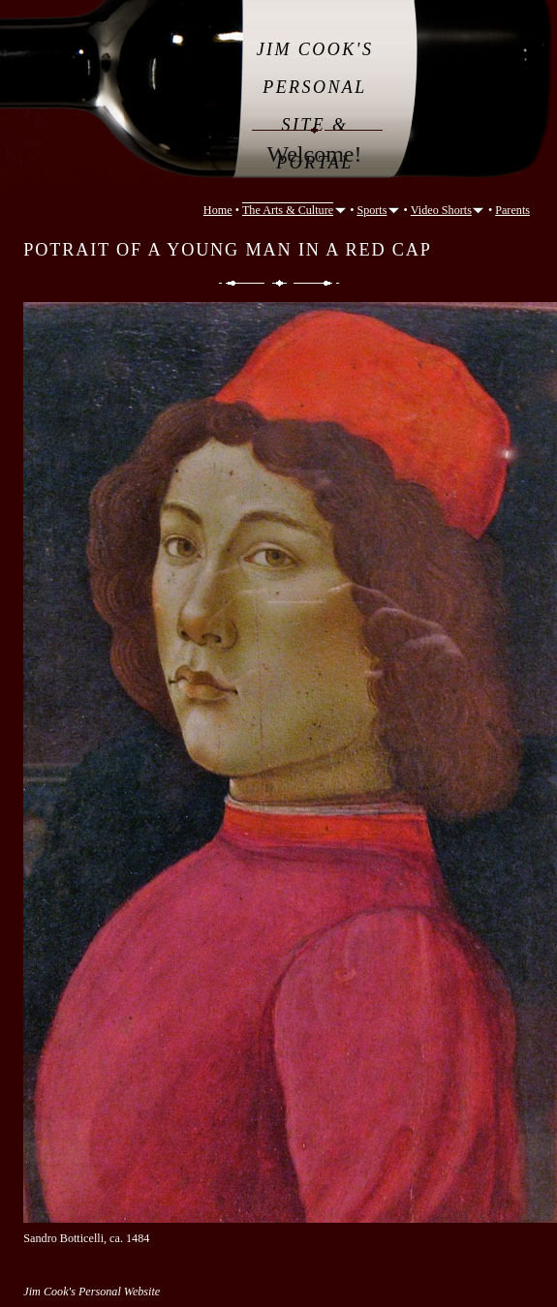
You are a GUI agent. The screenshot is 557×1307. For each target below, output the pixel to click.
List (279, 283)
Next (318, 283)
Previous (240, 283)
